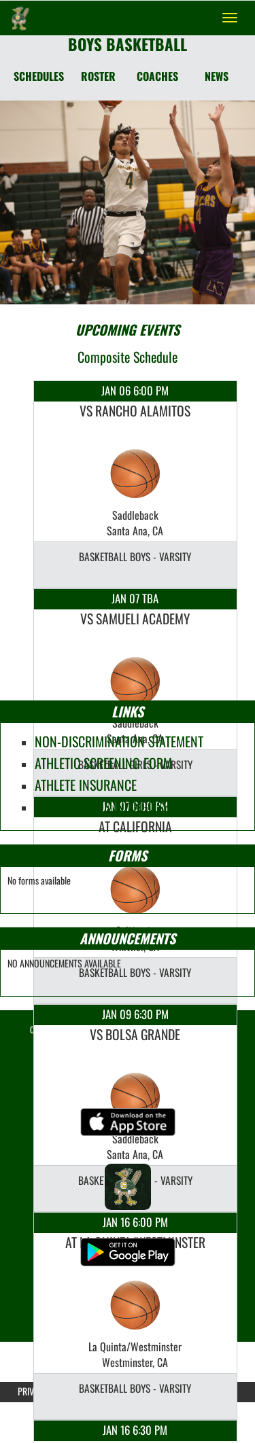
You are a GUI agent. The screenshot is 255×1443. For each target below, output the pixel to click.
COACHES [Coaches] (157, 76)
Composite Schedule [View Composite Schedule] (127, 356)
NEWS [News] (216, 76)
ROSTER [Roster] (98, 76)
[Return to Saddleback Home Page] (20, 18)
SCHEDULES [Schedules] (39, 76)
